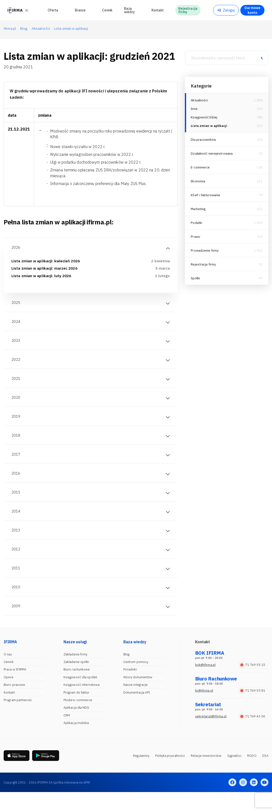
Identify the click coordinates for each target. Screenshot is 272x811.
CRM (66, 734)
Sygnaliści (234, 774)
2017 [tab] (16, 464)
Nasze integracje (135, 703)
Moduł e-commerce (77, 718)
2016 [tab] (16, 484)
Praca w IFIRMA (15, 688)
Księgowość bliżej (204, 118)
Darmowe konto (252, 10)
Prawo (196, 238)
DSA (265, 774)
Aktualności (200, 100)
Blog (126, 673)
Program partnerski (18, 718)
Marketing (199, 210)
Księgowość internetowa (81, 703)
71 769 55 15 (252, 683)
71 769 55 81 (252, 709)
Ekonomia (198, 182)
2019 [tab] (16, 424)
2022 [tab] (16, 365)
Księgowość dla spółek (80, 696)
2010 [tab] (16, 604)
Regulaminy (141, 774)
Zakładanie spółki (76, 680)
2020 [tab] (16, 404)
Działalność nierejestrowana (213, 155)
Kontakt (9, 711)
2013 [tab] (16, 544)
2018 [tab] (16, 444)
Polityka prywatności (170, 774)
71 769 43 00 (252, 735)
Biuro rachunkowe (76, 688)
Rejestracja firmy (204, 266)
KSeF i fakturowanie (206, 196)
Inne (194, 109)
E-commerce (200, 169)
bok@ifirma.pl (205, 683)
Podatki (197, 224)
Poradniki (130, 688)
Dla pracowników (204, 141)
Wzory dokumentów (138, 696)
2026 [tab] (16, 248)
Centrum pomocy (135, 680)
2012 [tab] (16, 564)
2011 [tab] (16, 584)
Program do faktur (76, 711)
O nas (8, 673)
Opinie (8, 696)
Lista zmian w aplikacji (209, 127)
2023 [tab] (16, 345)
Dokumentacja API (136, 711)
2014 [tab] (16, 524)
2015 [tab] (16, 504)
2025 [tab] (16, 305)
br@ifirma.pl (204, 709)
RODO (251, 774)
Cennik (9, 680)
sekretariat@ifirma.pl (211, 735)
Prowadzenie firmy (205, 252)
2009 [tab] (16, 624)
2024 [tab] (16, 325)
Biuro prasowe (14, 703)
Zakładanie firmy (75, 673)
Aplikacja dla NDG (76, 726)
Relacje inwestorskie (206, 774)
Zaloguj (226, 10)
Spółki (195, 279)
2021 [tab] (16, 385)
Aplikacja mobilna (76, 741)
